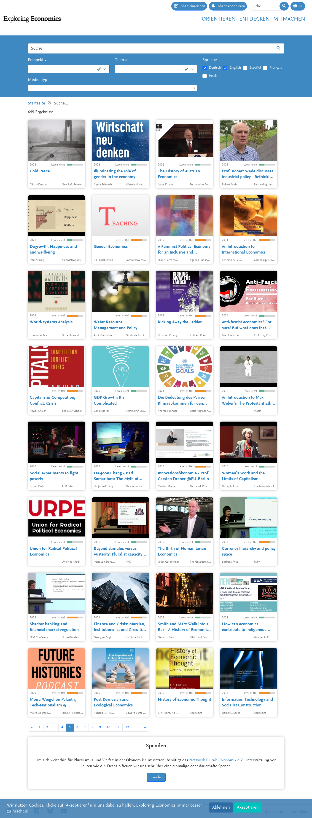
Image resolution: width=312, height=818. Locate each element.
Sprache (209, 60)
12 (127, 727)
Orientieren (219, 19)
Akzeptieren (248, 807)
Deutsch (215, 68)
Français (275, 68)
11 (118, 727)
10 (108, 727)
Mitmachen (289, 19)
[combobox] (112, 88)
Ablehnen (221, 807)
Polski (213, 76)
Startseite (36, 103)
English (235, 68)
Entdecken (254, 19)
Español (255, 68)
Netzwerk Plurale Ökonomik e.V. (216, 760)
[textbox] (112, 88)
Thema (121, 60)
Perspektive (38, 60)
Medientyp (37, 80)
